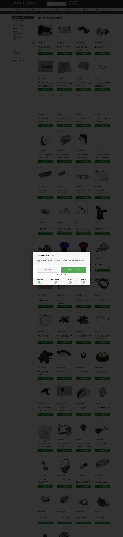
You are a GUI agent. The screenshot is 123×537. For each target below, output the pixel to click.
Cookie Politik (44, 262)
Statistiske (83, 281)
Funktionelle (70, 281)
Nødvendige (40, 281)
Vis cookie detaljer (61, 274)
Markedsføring (55, 281)
